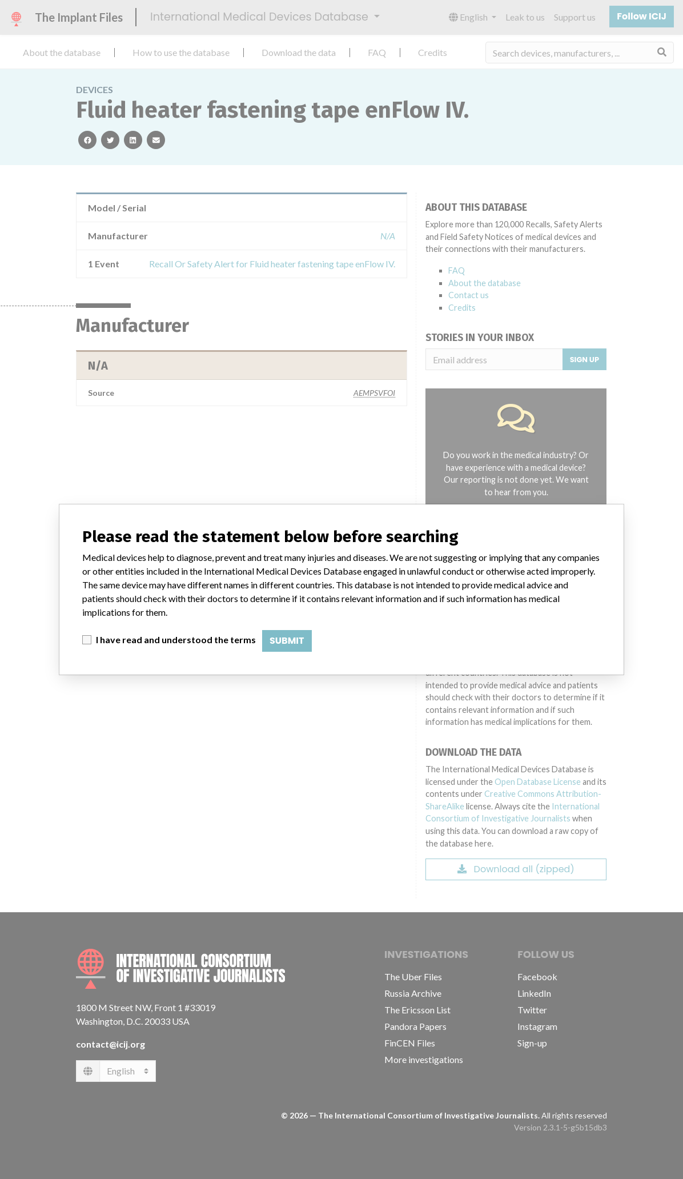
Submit (287, 640)
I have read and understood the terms (176, 639)
